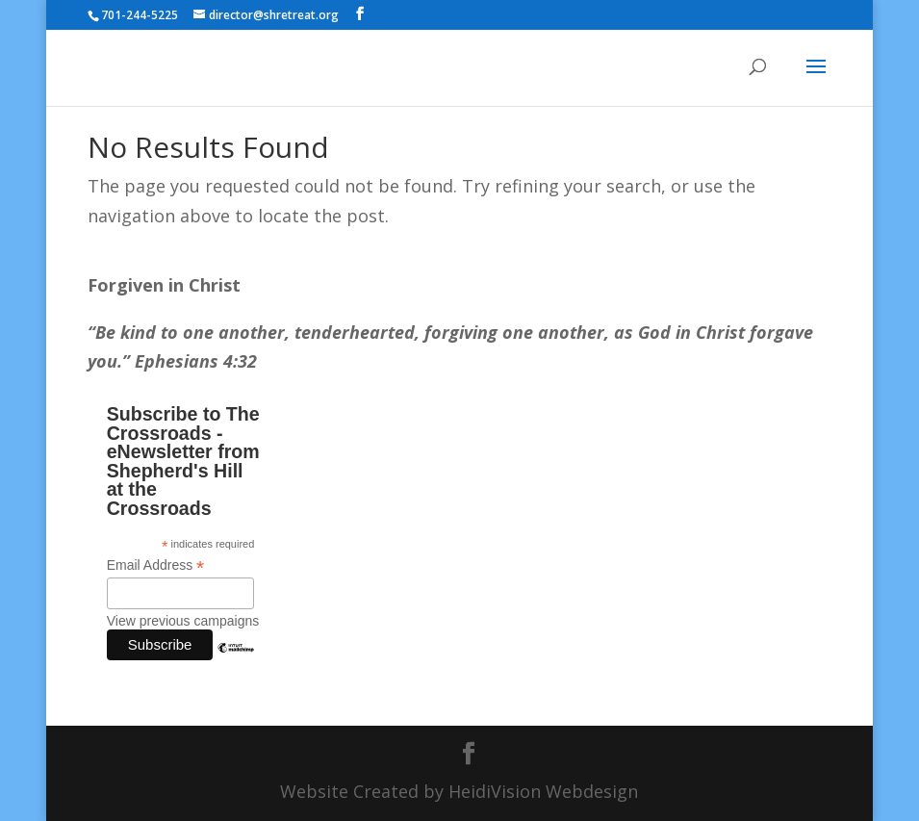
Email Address (156, 565)
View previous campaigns (183, 621)
